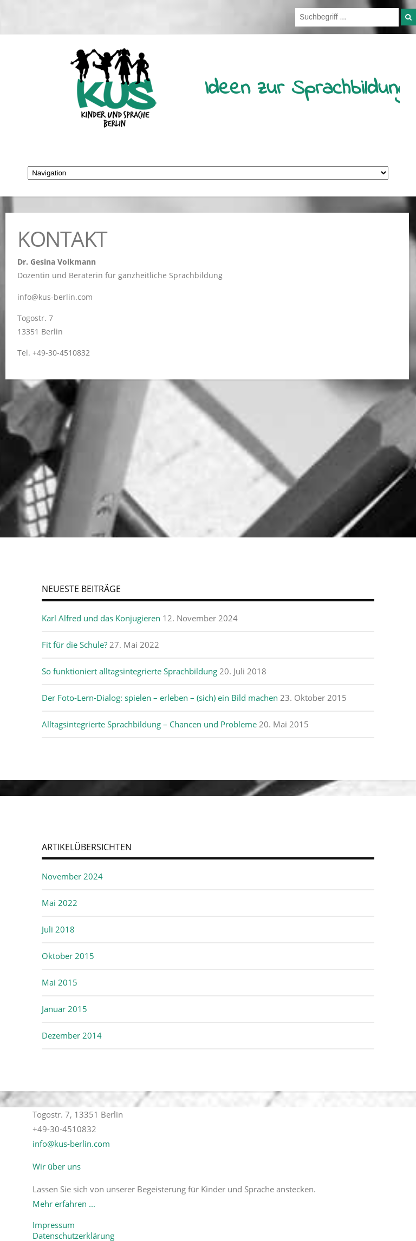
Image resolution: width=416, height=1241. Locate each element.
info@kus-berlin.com (71, 1143)
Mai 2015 (59, 982)
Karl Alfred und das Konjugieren (101, 618)
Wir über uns (56, 1166)
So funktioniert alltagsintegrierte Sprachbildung (129, 671)
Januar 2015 (64, 1008)
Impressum (53, 1224)
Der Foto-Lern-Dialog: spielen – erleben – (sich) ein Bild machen (160, 697)
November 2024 (72, 876)
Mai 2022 (59, 902)
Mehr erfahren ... (63, 1203)
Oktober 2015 (68, 955)
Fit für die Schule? (74, 644)
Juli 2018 (58, 929)
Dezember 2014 (72, 1035)
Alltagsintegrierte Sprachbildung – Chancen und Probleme (149, 724)
